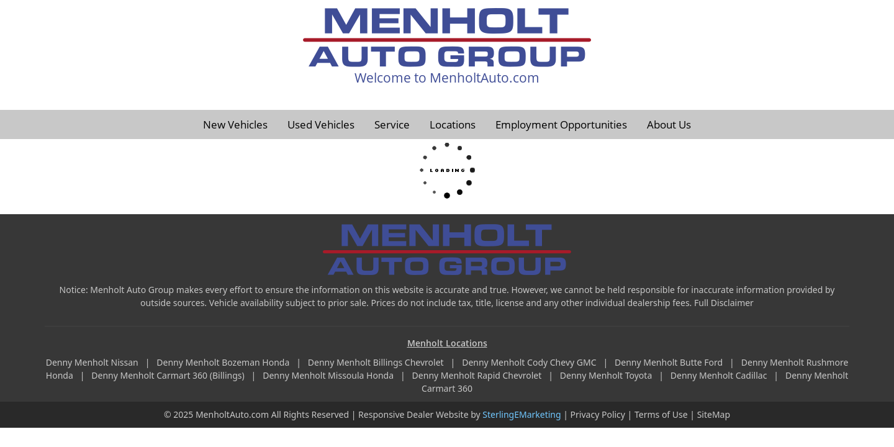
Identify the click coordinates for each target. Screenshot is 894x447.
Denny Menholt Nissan (93, 362)
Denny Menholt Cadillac (719, 375)
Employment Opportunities (561, 124)
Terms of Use (661, 414)
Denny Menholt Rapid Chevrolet (478, 375)
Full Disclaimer (724, 303)
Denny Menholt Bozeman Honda (224, 362)
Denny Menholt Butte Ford (670, 362)
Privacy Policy (598, 414)
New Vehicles (235, 124)
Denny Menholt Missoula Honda (329, 375)
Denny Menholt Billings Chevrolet (377, 362)
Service (392, 124)
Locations (453, 124)
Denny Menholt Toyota (607, 375)
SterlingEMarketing (521, 414)
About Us (669, 124)
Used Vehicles (320, 124)
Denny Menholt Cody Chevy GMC (530, 362)
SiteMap (713, 414)
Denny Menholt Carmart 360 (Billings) (168, 375)
